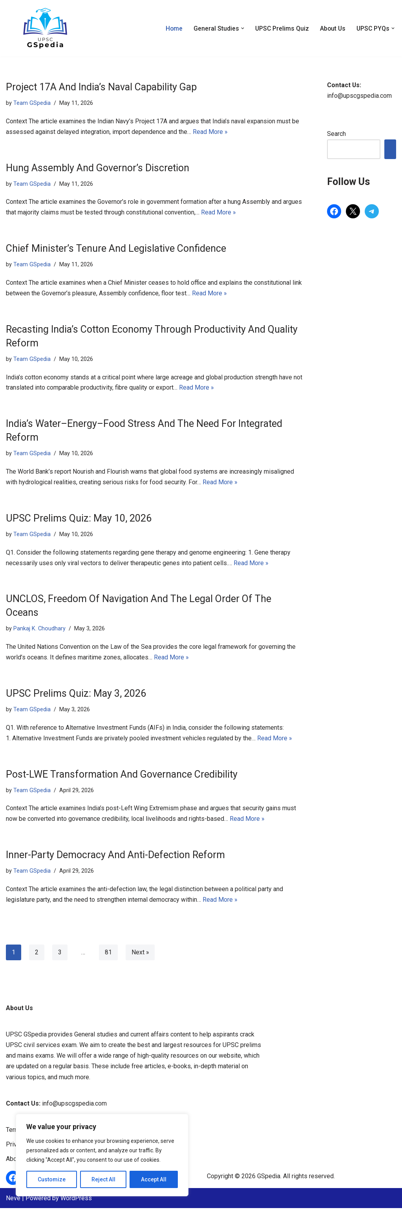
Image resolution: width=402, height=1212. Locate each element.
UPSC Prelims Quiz (280, 28)
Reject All (103, 1179)
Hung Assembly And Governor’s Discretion (97, 168)
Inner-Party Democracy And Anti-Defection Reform (115, 858)
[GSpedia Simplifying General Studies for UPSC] (45, 28)
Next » (140, 956)
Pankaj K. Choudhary (39, 631)
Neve (13, 1202)
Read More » (210, 132)
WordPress (76, 1202)
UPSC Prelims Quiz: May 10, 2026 (79, 520)
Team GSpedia (32, 103)
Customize (52, 1179)
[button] (240, 28)
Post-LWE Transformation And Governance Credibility (122, 777)
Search (336, 134)
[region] (102, 1155)
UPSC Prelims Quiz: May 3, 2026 (76, 696)
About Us (331, 28)
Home (171, 28)
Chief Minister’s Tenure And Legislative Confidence (116, 249)
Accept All (153, 1179)
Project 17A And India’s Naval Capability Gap (101, 87)
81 (108, 956)
